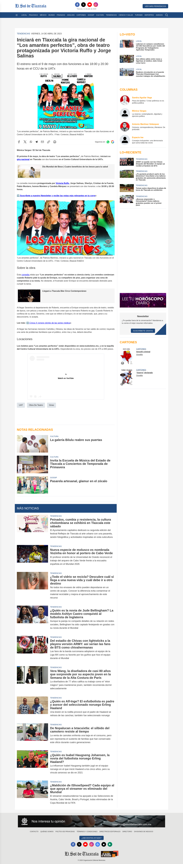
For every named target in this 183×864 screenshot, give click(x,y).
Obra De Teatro (36, 405)
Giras (51, 405)
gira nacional (23, 159)
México (43, 15)
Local (24, 15)
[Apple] (103, 844)
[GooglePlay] (110, 844)
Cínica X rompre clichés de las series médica (49, 323)
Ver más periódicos (155, 6)
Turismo (139, 15)
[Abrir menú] (16, 15)
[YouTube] (89, 4)
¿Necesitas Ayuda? (91, 838)
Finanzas (61, 15)
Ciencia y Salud (126, 15)
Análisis (71, 15)
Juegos (159, 15)
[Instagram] (95, 4)
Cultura (100, 15)
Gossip (91, 15)
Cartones (81, 15)
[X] (83, 4)
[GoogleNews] (97, 844)
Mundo (51, 15)
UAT (21, 405)
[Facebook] (77, 4)
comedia (25, 274)
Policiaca (33, 15)
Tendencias (111, 15)
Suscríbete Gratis (143, 331)
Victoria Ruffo (62, 183)
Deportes (149, 15)
